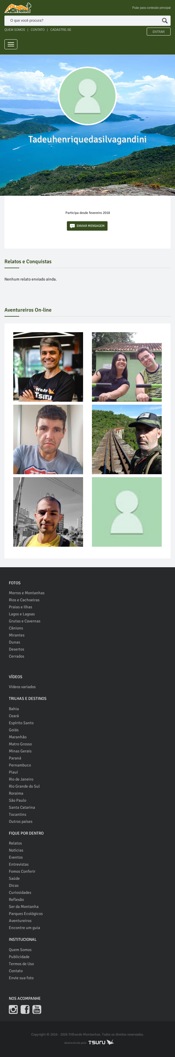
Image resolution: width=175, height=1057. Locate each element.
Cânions (16, 628)
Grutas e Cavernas (24, 621)
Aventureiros (20, 920)
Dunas (14, 642)
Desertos (16, 649)
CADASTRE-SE (60, 29)
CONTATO (37, 29)
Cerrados (16, 656)
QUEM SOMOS (14, 29)
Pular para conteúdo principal (151, 7)
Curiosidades (20, 892)
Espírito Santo (21, 722)
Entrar (159, 31)
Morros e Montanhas (26, 592)
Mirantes (16, 635)
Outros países (20, 821)
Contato (16, 970)
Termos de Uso (21, 963)
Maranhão (18, 737)
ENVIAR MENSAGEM (87, 226)
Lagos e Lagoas (22, 614)
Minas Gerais (20, 751)
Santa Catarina (22, 807)
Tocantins (17, 814)
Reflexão (16, 899)
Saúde (14, 878)
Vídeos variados (22, 686)
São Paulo (17, 800)
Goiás (14, 729)
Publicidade (19, 956)
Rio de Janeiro (21, 779)
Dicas (14, 885)
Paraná (15, 758)
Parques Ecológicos (26, 913)
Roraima (16, 793)
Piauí (13, 772)
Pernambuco (20, 765)
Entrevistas (19, 864)
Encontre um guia (24, 927)
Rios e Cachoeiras (24, 599)
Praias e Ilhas (20, 607)
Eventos (16, 857)
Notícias (16, 850)
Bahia (14, 708)
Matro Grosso (20, 744)
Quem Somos (20, 949)
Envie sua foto (21, 977)
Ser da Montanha (24, 906)
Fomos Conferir (22, 871)
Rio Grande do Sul (24, 786)
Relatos (15, 843)
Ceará (14, 715)
